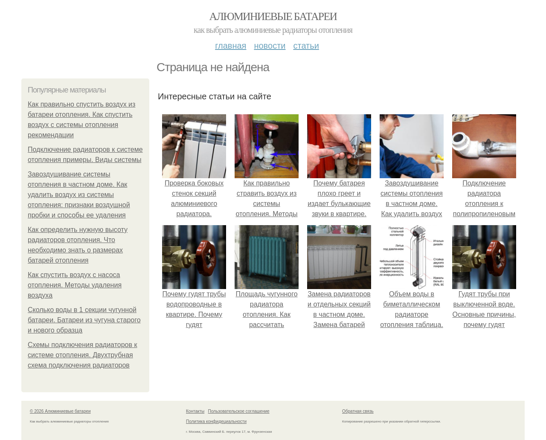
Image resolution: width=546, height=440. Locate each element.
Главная (230, 45)
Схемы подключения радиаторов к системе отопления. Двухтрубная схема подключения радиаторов (82, 355)
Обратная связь (358, 411)
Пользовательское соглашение (239, 411)
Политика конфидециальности (216, 421)
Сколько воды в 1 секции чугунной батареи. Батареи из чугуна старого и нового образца (84, 320)
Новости (269, 45)
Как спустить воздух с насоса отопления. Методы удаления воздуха (75, 285)
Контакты (195, 411)
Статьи (306, 45)
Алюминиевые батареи (273, 16)
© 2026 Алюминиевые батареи (60, 411)
